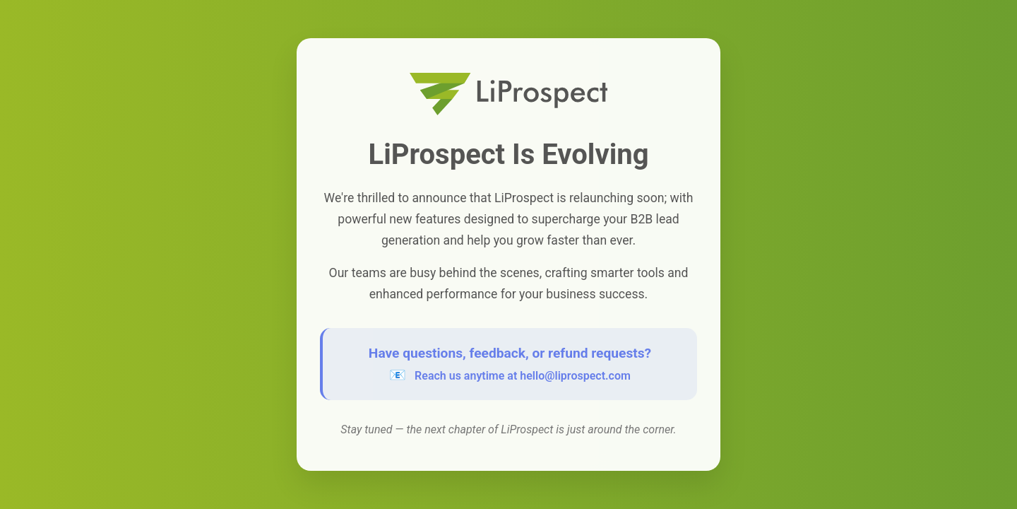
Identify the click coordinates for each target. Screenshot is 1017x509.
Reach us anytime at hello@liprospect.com (523, 375)
